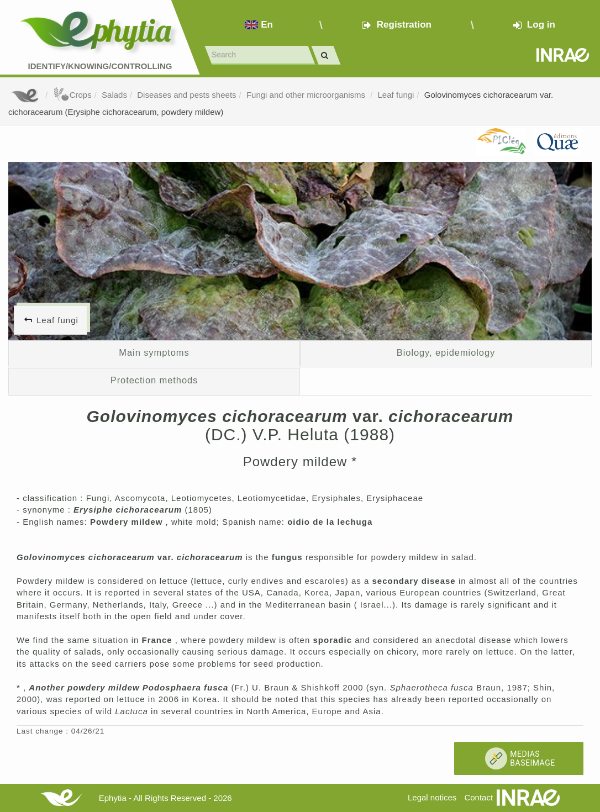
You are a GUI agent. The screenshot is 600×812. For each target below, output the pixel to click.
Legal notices (432, 797)
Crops (72, 94)
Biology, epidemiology (446, 352)
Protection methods (154, 380)
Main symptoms (154, 352)
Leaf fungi (396, 94)
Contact (478, 797)
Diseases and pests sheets (186, 94)
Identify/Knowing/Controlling (100, 66)
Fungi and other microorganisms (306, 94)
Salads (114, 94)
